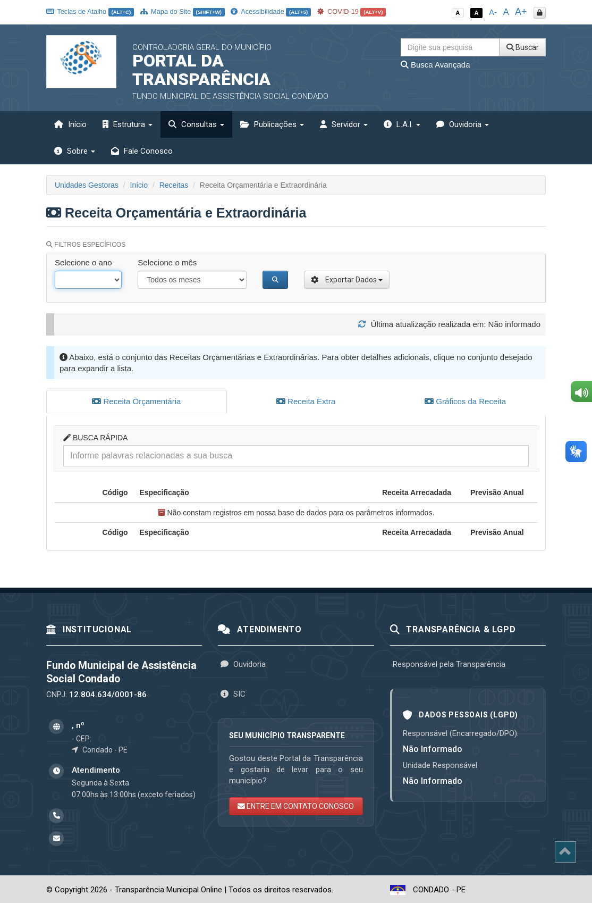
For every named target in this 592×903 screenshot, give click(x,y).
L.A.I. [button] (402, 124)
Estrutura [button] (128, 124)
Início (70, 124)
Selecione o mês (167, 262)
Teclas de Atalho (90, 11)
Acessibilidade (270, 11)
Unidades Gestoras (87, 185)
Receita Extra (305, 401)
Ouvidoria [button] (462, 124)
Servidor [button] (344, 124)
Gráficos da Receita (465, 401)
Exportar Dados (347, 279)
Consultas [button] (196, 124)
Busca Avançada (435, 64)
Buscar (522, 47)
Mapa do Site (182, 11)
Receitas (173, 185)
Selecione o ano (83, 262)
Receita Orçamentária (136, 401)
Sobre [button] (74, 151)
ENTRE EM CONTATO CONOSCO (296, 804)
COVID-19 (351, 11)
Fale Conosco (142, 151)
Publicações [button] (272, 124)
